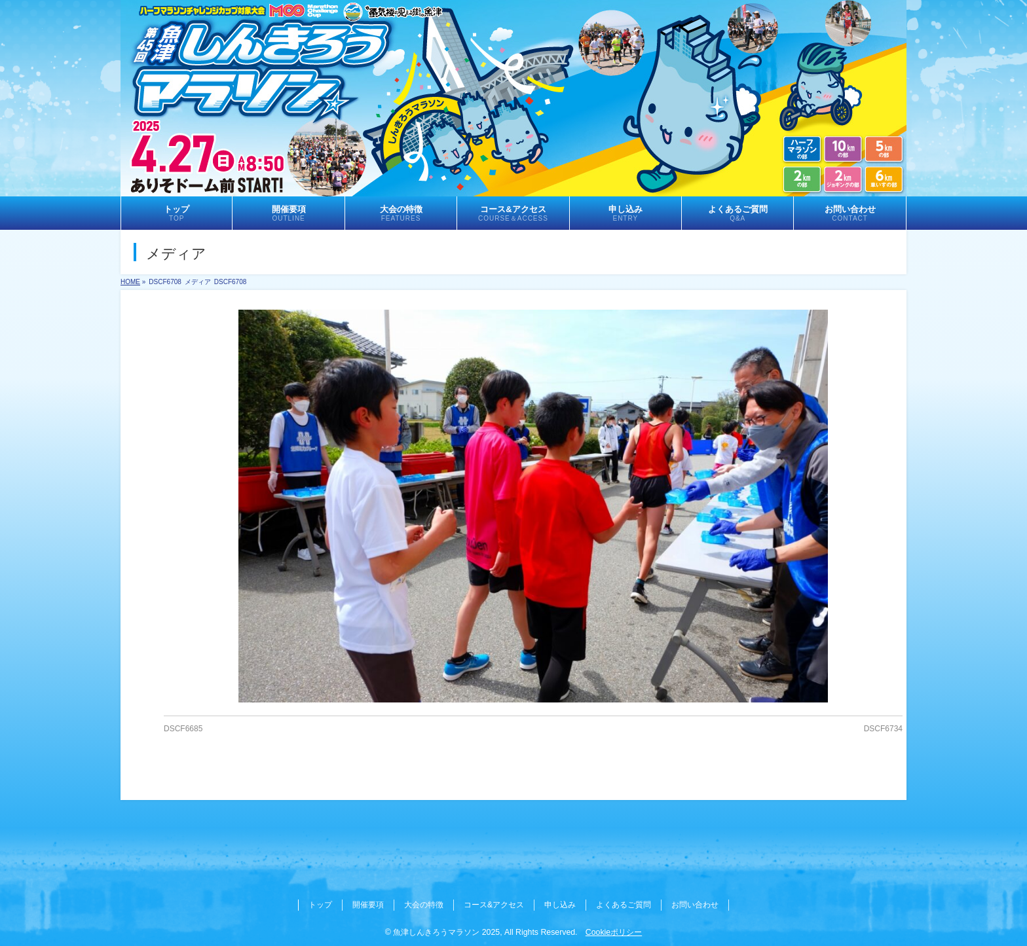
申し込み (560, 904)
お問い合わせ (695, 904)
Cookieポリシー (614, 932)
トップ (320, 904)
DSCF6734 (883, 728)
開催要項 (368, 904)
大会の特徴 (423, 904)
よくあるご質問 (623, 904)
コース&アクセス (494, 904)
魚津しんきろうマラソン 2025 (446, 932)
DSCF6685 (183, 728)
